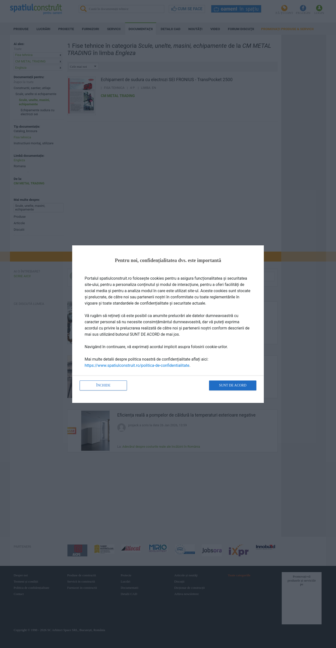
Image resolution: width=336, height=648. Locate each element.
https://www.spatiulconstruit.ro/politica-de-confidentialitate (137, 365)
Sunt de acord (232, 385)
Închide (103, 385)
